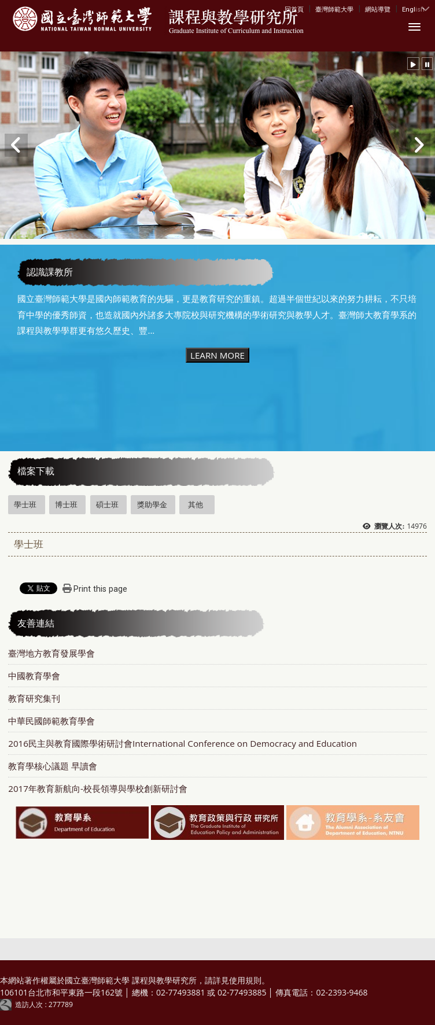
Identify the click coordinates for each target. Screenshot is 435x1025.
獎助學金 (152, 504)
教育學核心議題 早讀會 (52, 766)
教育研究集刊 (34, 698)
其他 (195, 504)
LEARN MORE (217, 355)
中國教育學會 (34, 675)
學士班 (25, 504)
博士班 (66, 504)
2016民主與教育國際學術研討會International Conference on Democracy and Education (182, 743)
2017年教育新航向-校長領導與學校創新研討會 (97, 788)
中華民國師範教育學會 (51, 721)
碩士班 (107, 504)
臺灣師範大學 (334, 9)
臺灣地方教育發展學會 (51, 653)
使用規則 (245, 980)
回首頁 (294, 9)
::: (287, 9)
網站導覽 (377, 9)
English (413, 9)
